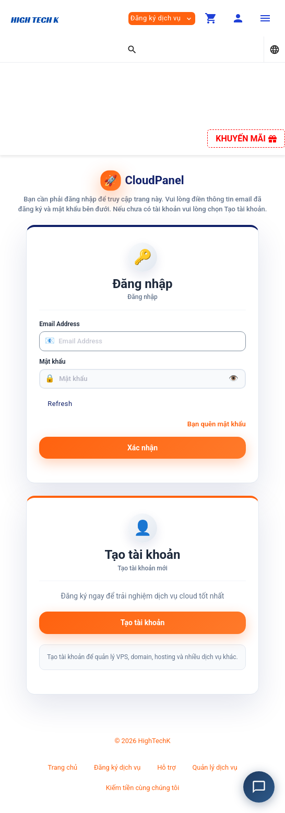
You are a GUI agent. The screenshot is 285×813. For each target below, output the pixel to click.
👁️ (234, 378)
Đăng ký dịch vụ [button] (161, 18)
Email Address (59, 324)
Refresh (60, 404)
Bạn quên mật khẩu (216, 424)
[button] (211, 18)
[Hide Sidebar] (265, 18)
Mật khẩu (52, 361)
